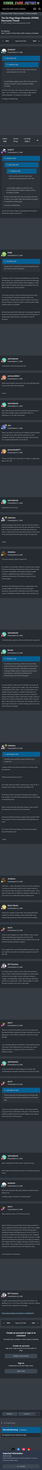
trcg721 (11, 150)
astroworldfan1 (14, 376)
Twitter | (15, 13)
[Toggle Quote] (5, 58)
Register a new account (21, 1356)
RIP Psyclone (13, 964)
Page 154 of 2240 (21, 41)
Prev (7, 41)
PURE (10, 253)
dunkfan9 (11, 50)
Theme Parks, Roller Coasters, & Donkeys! (25, 33)
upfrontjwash (13, 359)
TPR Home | (5, 13)
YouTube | (28, 13)
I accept (21, 1466)
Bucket (10, 650)
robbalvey (6, 31)
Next (34, 41)
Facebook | (21, 13)
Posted (15, 52)
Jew (9, 425)
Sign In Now (21, 1371)
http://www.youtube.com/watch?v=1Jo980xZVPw (18, 1313)
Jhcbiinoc (11, 552)
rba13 (10, 928)
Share (9, 1414)
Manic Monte (13, 905)
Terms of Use (7, 1456)
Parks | (11, 13)
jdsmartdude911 (14, 450)
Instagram (34, 13)
